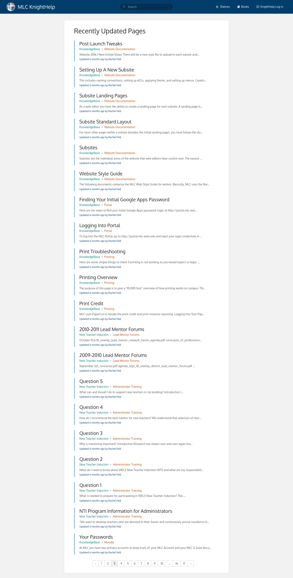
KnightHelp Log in (269, 6)
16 (176, 563)
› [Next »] (190, 563)
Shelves (223, 6)
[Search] (124, 7)
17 (184, 563)
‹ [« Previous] (95, 563)
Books (243, 6)
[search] (146, 7)
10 (162, 563)
